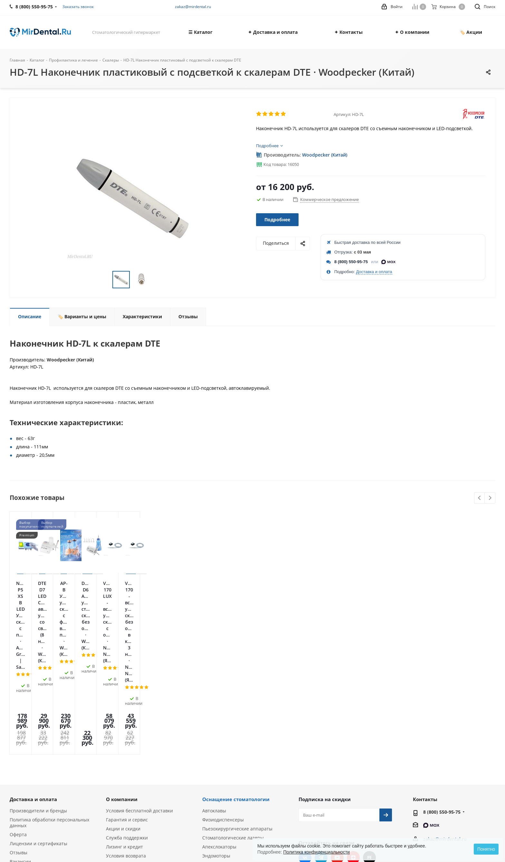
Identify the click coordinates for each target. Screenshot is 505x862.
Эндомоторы (216, 741)
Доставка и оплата (374, 271)
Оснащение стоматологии (236, 684)
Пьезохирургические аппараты (237, 714)
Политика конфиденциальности (316, 852)
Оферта (18, 719)
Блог (15, 755)
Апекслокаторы (219, 732)
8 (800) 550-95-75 (351, 261)
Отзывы (18, 737)
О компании (122, 684)
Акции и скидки (123, 714)
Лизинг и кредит (124, 732)
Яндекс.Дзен (353, 742)
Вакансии (20, 746)
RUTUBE (369, 742)
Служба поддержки (127, 723)
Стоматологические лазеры (233, 723)
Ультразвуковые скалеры (230, 750)
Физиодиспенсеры (223, 705)
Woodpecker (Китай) (324, 155)
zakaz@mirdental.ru (193, 6)
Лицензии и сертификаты (38, 728)
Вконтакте (305, 742)
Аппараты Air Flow (222, 759)
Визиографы (216, 768)
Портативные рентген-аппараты (239, 777)
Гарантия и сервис (127, 705)
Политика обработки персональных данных (49, 708)
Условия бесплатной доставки (139, 696)
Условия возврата (126, 741)
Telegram (321, 742)
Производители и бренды (38, 696)
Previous (479, 498)
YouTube (337, 742)
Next (490, 498)
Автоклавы (214, 696)
